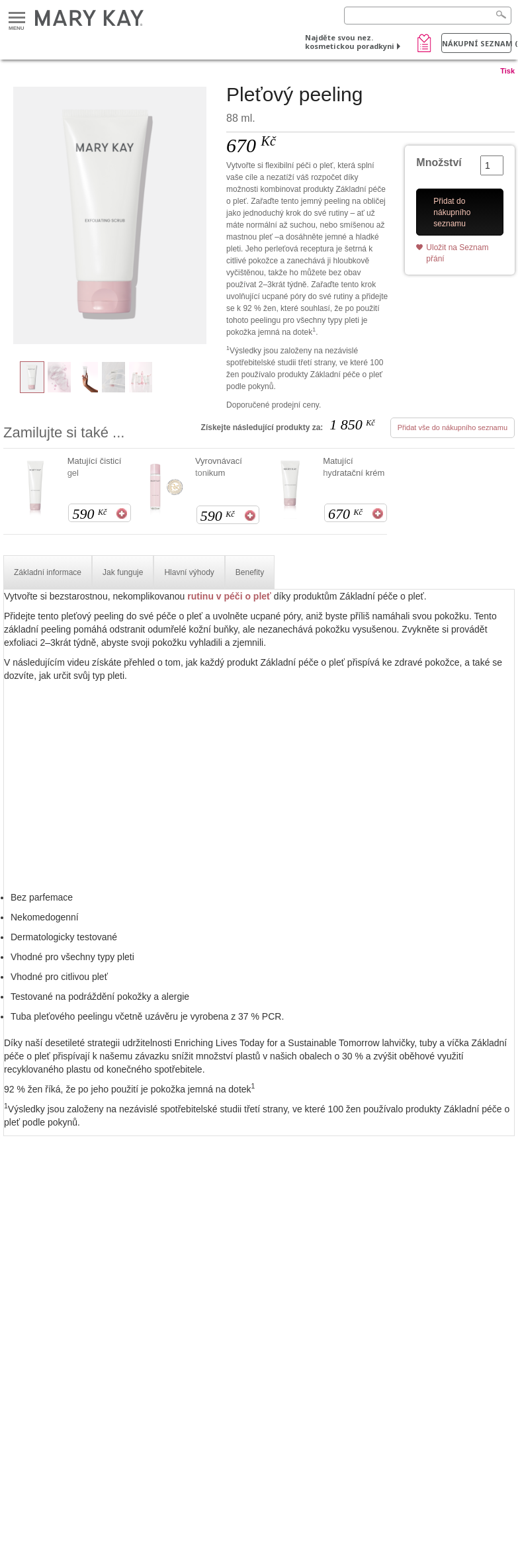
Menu (17, 18)
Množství (438, 162)
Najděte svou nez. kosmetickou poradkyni (349, 41)
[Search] (427, 15)
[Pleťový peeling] (109, 215)
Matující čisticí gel (94, 467)
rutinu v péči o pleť (229, 596)
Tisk (507, 71)
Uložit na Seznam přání (457, 253)
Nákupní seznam (476, 43)
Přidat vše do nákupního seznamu (452, 427)
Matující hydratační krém (353, 467)
